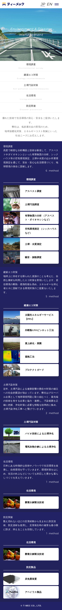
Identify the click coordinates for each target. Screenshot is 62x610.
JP (43, 4)
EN (49, 4)
